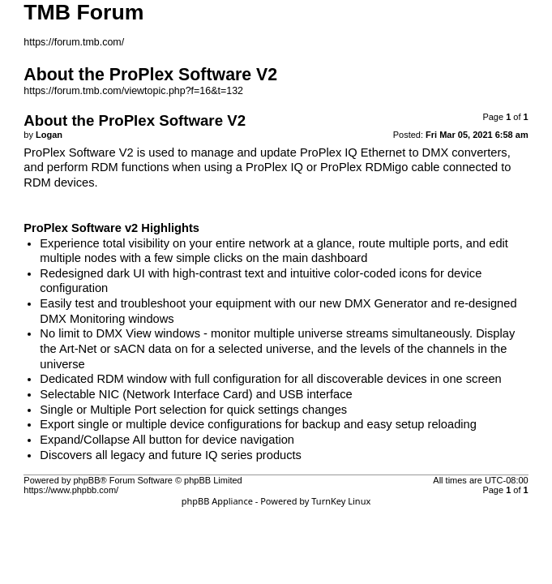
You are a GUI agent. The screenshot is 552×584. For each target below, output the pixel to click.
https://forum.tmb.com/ (74, 42)
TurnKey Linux (340, 501)
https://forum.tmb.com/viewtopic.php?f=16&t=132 (133, 91)
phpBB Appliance (217, 501)
